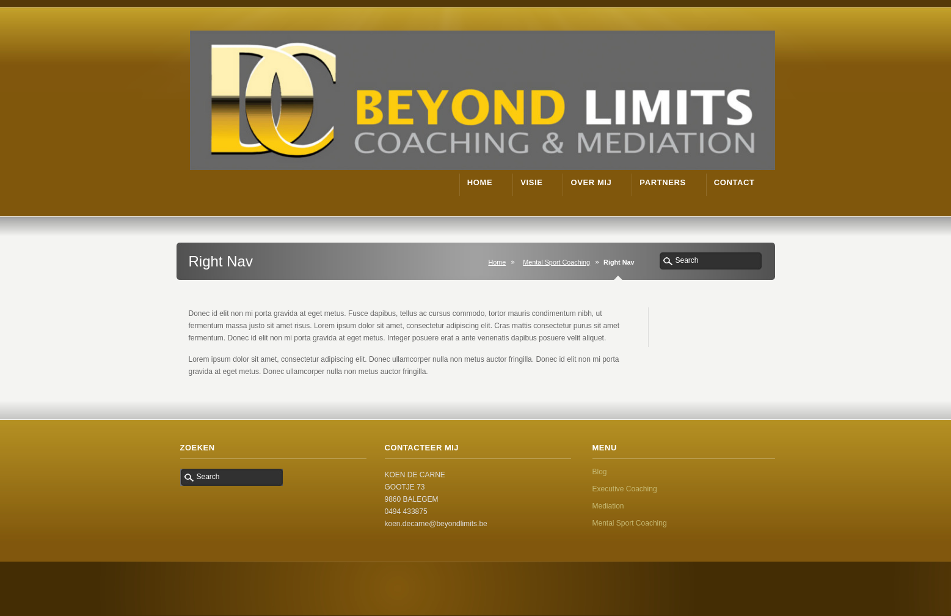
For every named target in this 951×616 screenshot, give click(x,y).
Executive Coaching (624, 489)
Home (497, 262)
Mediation (608, 506)
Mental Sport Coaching (556, 262)
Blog (599, 472)
